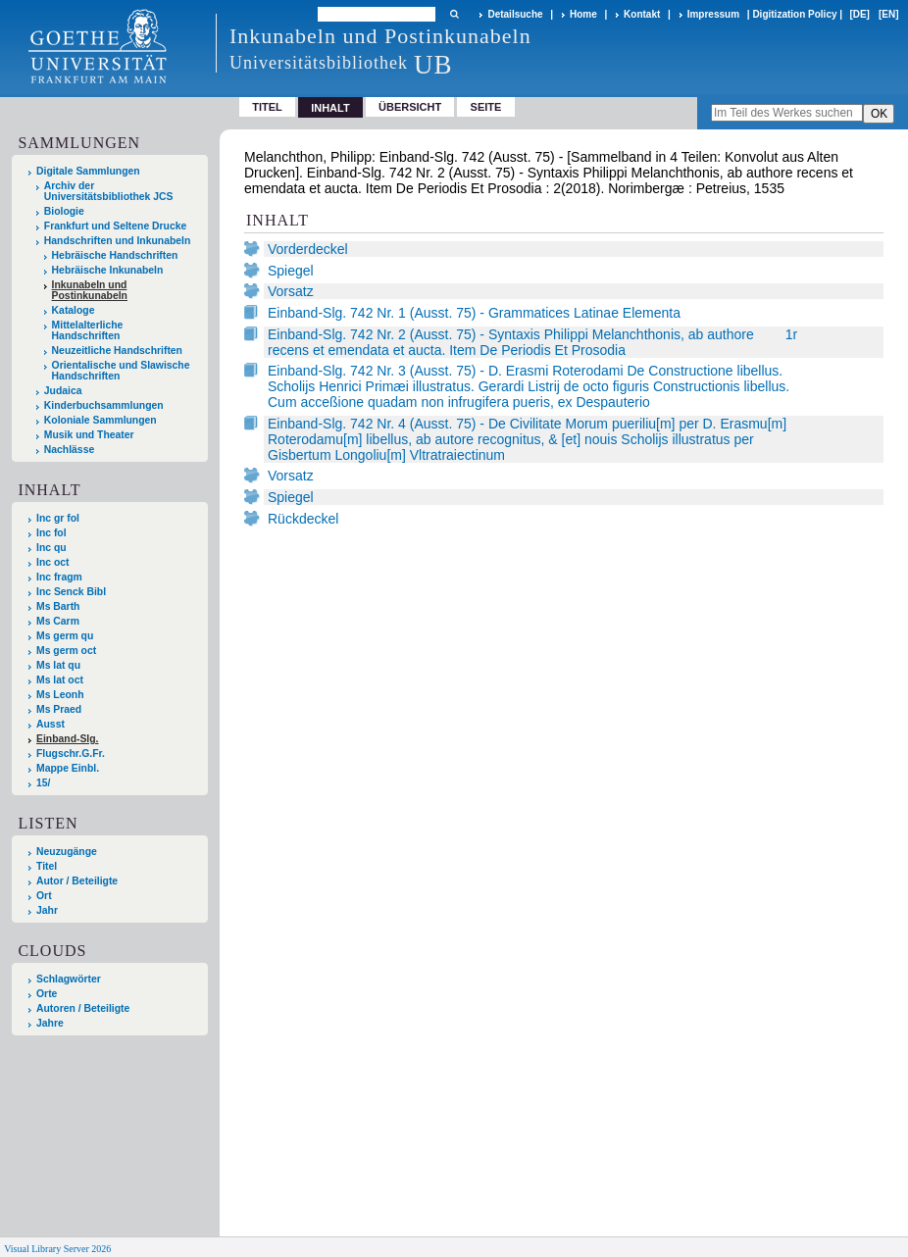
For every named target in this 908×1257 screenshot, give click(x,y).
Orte (46, 993)
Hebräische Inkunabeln (108, 270)
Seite (486, 107)
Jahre (50, 1023)
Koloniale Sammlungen (100, 420)
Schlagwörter (68, 979)
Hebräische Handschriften (115, 255)
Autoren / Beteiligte (82, 1008)
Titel (267, 107)
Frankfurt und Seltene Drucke (115, 226)
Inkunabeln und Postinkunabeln (89, 290)
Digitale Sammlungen (88, 171)
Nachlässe (69, 449)
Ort (44, 895)
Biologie (64, 211)
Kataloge (73, 310)
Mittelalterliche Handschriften (88, 330)
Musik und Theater (89, 434)
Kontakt (642, 14)
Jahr (47, 910)
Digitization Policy (794, 14)
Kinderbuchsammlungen (104, 405)
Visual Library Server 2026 (57, 1248)
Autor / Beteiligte (77, 881)
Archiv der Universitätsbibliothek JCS (109, 191)
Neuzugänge (66, 851)
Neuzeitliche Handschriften (117, 350)
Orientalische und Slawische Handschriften (121, 370)
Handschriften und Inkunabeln (117, 240)
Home (583, 14)
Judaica (63, 390)
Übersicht (409, 107)
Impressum (713, 14)
